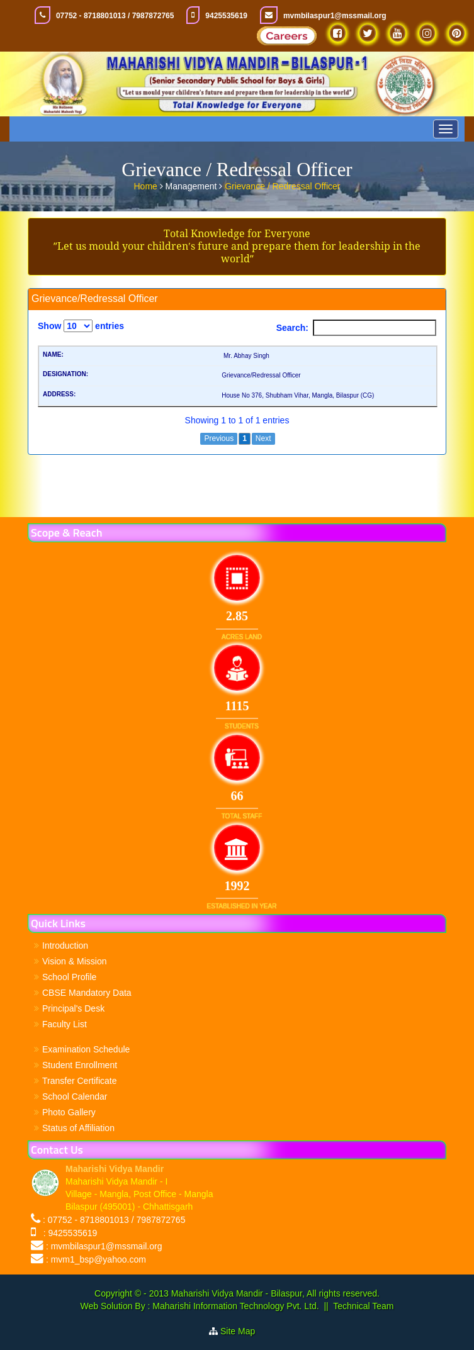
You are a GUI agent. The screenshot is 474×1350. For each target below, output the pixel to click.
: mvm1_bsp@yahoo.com (96, 1259)
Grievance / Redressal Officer (282, 184)
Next (263, 438)
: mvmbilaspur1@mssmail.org (104, 1246)
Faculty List (64, 1024)
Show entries (81, 326)
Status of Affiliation (78, 1128)
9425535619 (226, 15)
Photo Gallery (69, 1112)
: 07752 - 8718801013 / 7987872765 (114, 1220)
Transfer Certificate (79, 1081)
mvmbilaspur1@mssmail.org (335, 15)
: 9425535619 (67, 1233)
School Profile (69, 977)
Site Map (242, 1331)
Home (147, 184)
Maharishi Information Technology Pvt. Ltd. (234, 1306)
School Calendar (75, 1096)
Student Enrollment (79, 1065)
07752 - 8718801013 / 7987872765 (115, 15)
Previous (219, 438)
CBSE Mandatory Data (87, 993)
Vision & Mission (74, 961)
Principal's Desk (73, 1008)
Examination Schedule (86, 1049)
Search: (356, 328)
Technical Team (363, 1306)
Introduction (65, 945)
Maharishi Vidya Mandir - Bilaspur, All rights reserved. (275, 1293)
